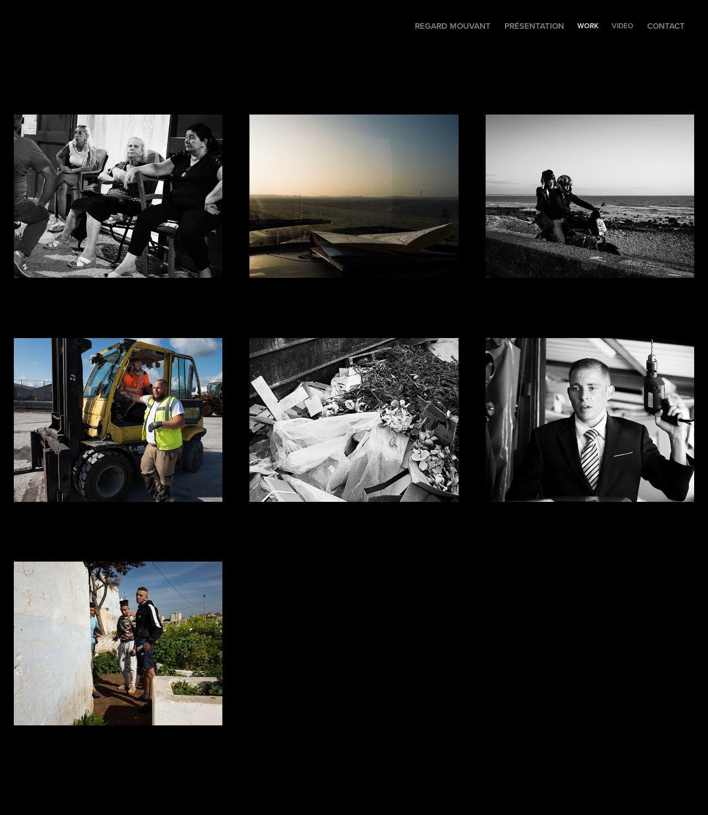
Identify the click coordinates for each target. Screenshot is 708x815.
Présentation (534, 26)
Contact (666, 26)
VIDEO (622, 25)
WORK (587, 25)
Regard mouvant (453, 26)
